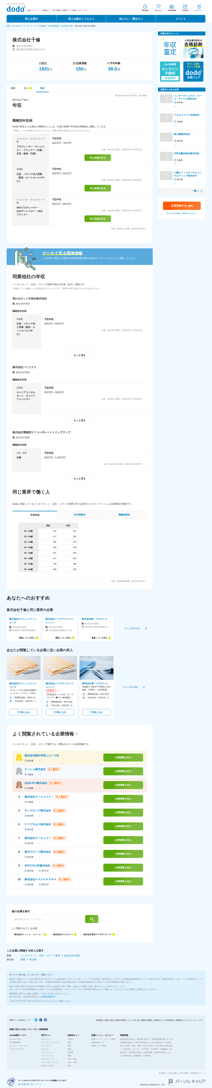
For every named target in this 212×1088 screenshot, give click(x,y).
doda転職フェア (98, 1042)
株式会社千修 (67, 26)
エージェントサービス (18, 1046)
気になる (158, 10)
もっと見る (79, 355)
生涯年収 (154, 1049)
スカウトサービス (16, 1049)
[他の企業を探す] (46, 919)
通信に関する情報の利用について (118, 1020)
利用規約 (99, 1020)
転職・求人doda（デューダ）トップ (21, 26)
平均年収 (145, 1049)
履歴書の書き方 (143, 1039)
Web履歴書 (172, 10)
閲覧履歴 (145, 10)
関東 (23, 959)
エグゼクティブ (47, 1059)
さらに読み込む (132, 628)
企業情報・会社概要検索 (49, 26)
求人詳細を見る (98, 157)
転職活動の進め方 (127, 1039)
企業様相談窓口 (48, 996)
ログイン (198, 10)
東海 (69, 1049)
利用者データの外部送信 (164, 1020)
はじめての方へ (15, 1039)
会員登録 (185, 10)
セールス (45, 1049)
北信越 (70, 1052)
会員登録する (182, 205)
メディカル (45, 1046)
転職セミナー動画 (98, 1046)
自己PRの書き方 (142, 1042)
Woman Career (47, 1066)
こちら (50, 1001)
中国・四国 (72, 1059)
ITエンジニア (46, 1039)
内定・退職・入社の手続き (143, 1046)
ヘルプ (200, 1020)
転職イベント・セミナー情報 (103, 1039)
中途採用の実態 (134, 1052)
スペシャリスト (47, 1056)
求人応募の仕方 (157, 1042)
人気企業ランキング (131, 1049)
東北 (69, 1042)
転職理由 (164, 1049)
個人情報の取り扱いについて (30, 1084)
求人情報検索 (14, 1042)
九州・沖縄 (72, 1062)
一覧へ (195, 191)
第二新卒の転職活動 (164, 1046)
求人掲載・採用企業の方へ (192, 1073)
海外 (69, 1066)
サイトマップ (190, 1020)
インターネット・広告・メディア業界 (41, 955)
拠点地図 (173, 1073)
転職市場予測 (160, 1052)
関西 (69, 1056)
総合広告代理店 (72, 955)
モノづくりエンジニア (50, 1042)
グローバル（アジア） (50, 1062)
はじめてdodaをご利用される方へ (182, 213)
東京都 (32, 959)
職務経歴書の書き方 (160, 1039)
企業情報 (146, 1056)
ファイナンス (46, 1052)
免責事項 (179, 1020)
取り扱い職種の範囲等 (143, 1020)
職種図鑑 (137, 1056)
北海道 (70, 1039)
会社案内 (162, 1073)
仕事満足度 (147, 1052)
